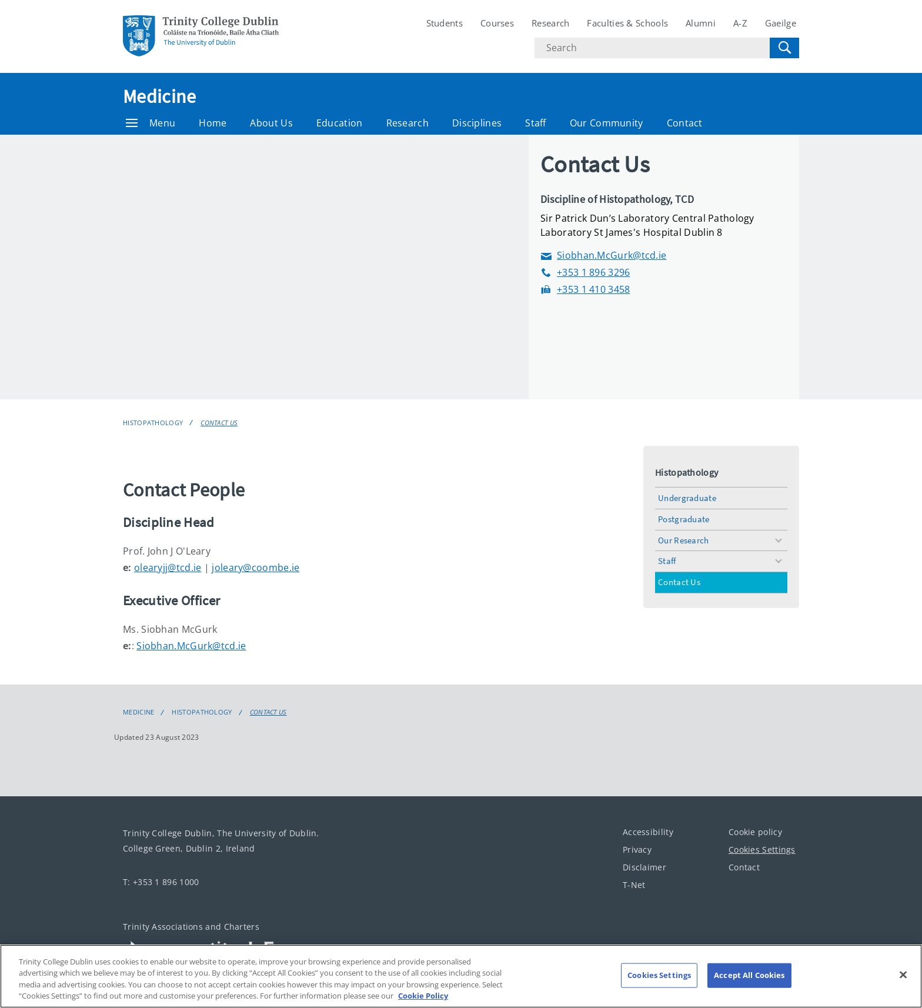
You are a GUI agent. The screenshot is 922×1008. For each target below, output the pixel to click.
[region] (461, 976)
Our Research (683, 540)
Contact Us (219, 422)
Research (550, 23)
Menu (150, 122)
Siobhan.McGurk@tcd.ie (603, 255)
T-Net (634, 884)
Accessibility (648, 831)
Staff (535, 122)
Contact (685, 122)
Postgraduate (684, 519)
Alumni (701, 23)
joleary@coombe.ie (255, 567)
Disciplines (477, 122)
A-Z (740, 23)
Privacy (637, 849)
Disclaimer (644, 867)
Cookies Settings (762, 849)
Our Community (606, 122)
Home (212, 122)
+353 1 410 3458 (585, 289)
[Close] (903, 974)
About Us (271, 122)
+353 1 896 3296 (585, 272)
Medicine (159, 96)
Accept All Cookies (749, 975)
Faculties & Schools (627, 23)
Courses (497, 23)
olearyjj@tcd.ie (168, 567)
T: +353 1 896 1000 (161, 881)
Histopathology (153, 422)
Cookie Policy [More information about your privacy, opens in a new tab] (423, 995)
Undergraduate (687, 497)
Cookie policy (755, 831)
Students (444, 23)
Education (339, 122)
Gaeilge (780, 23)
